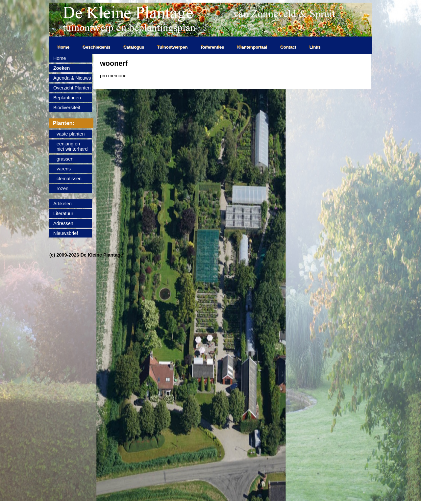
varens (64, 168)
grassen (65, 159)
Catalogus (134, 47)
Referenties (212, 47)
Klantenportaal (252, 47)
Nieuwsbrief (65, 233)
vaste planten (71, 134)
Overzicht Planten (72, 87)
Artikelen (62, 203)
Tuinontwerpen (173, 47)
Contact (288, 47)
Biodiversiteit (66, 107)
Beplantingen (67, 97)
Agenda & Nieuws (72, 78)
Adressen (63, 223)
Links (315, 47)
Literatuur (63, 213)
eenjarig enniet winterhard (72, 146)
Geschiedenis (97, 47)
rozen (62, 188)
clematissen (69, 178)
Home (63, 47)
